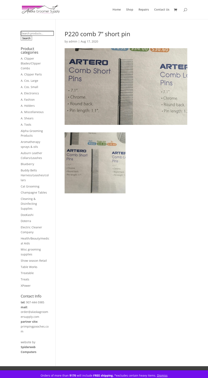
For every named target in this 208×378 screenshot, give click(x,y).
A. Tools (26, 124)
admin (73, 41)
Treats (25, 279)
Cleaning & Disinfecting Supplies (29, 203)
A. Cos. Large (29, 81)
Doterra (26, 221)
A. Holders (28, 106)
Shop (129, 9)
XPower (26, 286)
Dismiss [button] (162, 375)
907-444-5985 (35, 302)
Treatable (27, 273)
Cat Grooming (30, 186)
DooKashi (27, 215)
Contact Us (161, 9)
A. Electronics (30, 93)
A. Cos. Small (29, 87)
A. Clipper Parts (31, 74)
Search (26, 38)
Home (117, 9)
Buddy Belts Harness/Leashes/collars (35, 175)
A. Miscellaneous (32, 112)
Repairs (144, 9)
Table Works (29, 267)
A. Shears (27, 118)
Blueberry (27, 164)
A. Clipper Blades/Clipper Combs (31, 63)
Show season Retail (34, 261)
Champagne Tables (34, 192)
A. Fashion (28, 99)
